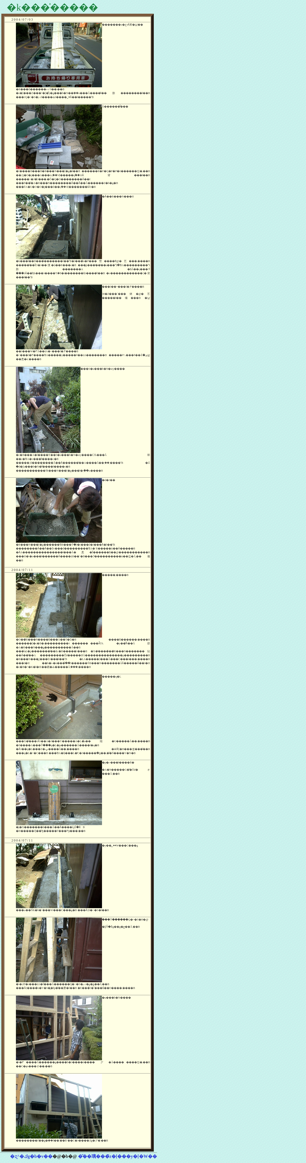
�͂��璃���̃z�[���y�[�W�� (117, 1156)
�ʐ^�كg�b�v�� (31, 1156)
